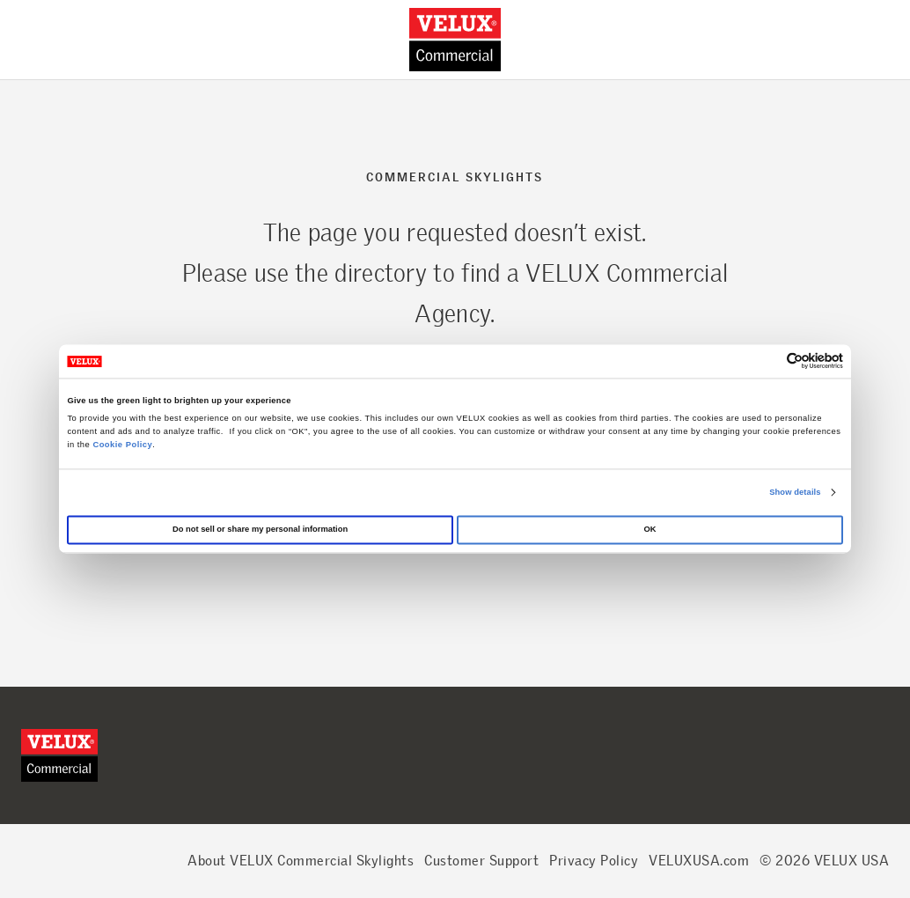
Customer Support (481, 860)
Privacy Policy (593, 860)
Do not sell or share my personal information (260, 530)
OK (649, 530)
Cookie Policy (122, 444)
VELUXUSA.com (699, 860)
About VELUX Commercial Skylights (300, 860)
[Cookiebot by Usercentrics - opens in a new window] (766, 361)
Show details (794, 492)
